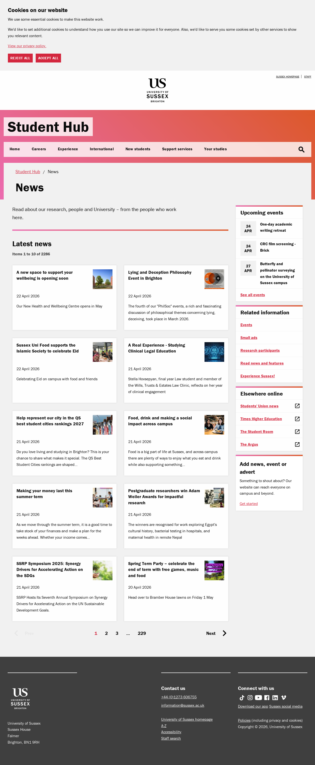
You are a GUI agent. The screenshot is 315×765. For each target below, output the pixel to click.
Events (246, 324)
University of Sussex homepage (187, 719)
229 (142, 633)
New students (138, 148)
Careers (39, 148)
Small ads (248, 337)
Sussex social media (285, 706)
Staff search (171, 738)
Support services (177, 148)
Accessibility (171, 731)
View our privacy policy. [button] (27, 45)
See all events (252, 294)
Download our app (253, 706)
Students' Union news (259, 405)
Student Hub (48, 126)
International (102, 148)
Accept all (48, 58)
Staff (307, 76)
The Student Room (256, 431)
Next (211, 633)
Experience (68, 148)
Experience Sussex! (257, 375)
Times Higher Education (261, 418)
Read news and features (262, 363)
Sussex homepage (287, 76)
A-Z (163, 725)
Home (15, 148)
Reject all (20, 58)
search (301, 150)
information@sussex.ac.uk (182, 705)
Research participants (260, 350)
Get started (249, 503)
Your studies (215, 148)
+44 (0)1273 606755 (179, 696)
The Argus (249, 444)
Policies (244, 720)
